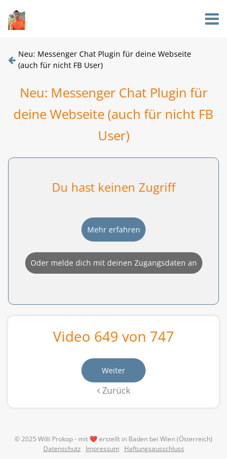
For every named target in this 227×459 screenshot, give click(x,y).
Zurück (113, 390)
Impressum (102, 448)
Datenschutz (62, 448)
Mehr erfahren (113, 229)
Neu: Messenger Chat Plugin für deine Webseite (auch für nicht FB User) (104, 59)
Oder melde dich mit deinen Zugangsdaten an (114, 263)
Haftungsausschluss (154, 448)
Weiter (113, 370)
